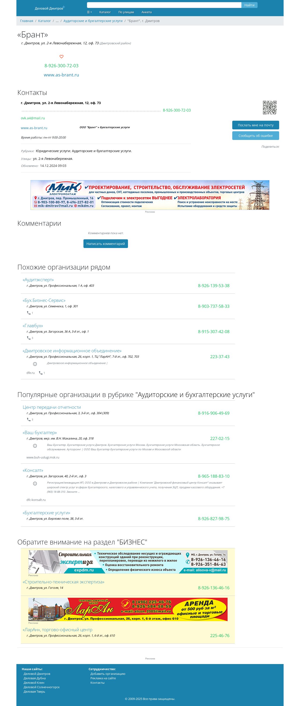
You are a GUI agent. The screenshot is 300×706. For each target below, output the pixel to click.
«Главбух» (33, 325)
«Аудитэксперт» (38, 279)
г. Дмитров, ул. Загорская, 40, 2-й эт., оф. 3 (56, 476)
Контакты (97, 682)
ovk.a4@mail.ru (33, 118)
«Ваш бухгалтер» (40, 432)
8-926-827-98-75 (213, 518)
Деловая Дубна (35, 678)
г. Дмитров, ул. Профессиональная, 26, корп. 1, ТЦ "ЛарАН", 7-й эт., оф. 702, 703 (82, 356)
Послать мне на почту (256, 125)
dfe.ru (30, 373)
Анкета (147, 12)
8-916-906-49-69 (213, 413)
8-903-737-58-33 (213, 306)
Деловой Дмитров (37, 674)
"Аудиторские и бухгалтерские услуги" (195, 394)
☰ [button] (88, 12)
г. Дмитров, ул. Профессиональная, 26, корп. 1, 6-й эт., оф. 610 (70, 635)
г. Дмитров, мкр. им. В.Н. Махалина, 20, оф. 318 (59, 438)
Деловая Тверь (34, 691)
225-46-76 (219, 635)
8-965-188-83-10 (213, 476)
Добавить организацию (107, 674)
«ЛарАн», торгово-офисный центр (57, 629)
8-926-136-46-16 (213, 587)
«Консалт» (33, 470)
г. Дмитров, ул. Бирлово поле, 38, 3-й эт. (54, 518)
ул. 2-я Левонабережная (52, 158)
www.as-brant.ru (61, 74)
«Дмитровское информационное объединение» (72, 350)
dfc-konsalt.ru (36, 500)
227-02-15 (219, 438)
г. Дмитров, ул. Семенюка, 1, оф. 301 (52, 306)
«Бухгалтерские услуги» (46, 512)
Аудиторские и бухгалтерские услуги (101, 151)
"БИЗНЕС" (132, 541)
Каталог (105, 12)
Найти (249, 5)
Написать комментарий (105, 243)
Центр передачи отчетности (52, 407)
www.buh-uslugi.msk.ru (42, 457)
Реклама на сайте (103, 678)
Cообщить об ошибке (256, 135)
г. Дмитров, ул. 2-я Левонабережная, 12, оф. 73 (59, 43)
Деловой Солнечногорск (42, 687)
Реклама (150, 211)
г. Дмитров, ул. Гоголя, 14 (44, 588)
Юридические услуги (53, 151)
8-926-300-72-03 (62, 65)
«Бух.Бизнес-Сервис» (44, 300)
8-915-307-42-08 (213, 331)
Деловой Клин (34, 682)
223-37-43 (219, 356)
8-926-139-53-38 (213, 285)
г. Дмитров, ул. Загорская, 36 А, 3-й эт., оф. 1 (57, 331)
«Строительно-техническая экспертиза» (63, 581)
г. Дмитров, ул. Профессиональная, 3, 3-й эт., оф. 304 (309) (67, 413)
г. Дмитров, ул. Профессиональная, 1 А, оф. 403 (60, 285)
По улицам (126, 12)
